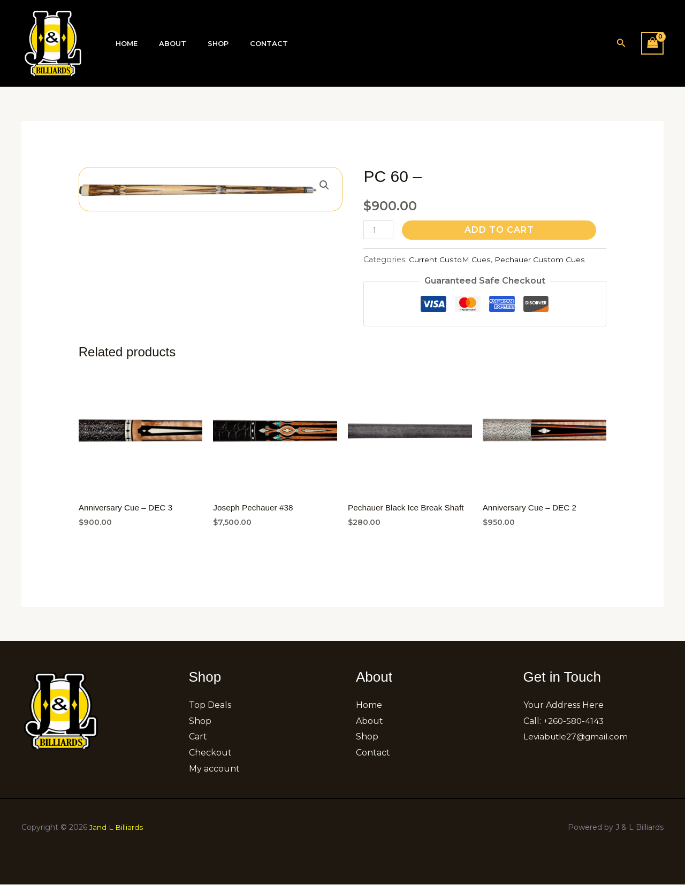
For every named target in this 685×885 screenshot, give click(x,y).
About (161, 43)
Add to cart (500, 230)
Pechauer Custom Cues (541, 259)
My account (214, 770)
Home (123, 43)
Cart (198, 738)
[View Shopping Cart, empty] (652, 43)
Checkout (210, 754)
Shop (199, 43)
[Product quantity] (378, 229)
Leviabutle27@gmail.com (578, 738)
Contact (243, 43)
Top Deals (210, 706)
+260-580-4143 (574, 722)
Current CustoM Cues (450, 259)
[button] (621, 43)
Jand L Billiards (116, 828)
